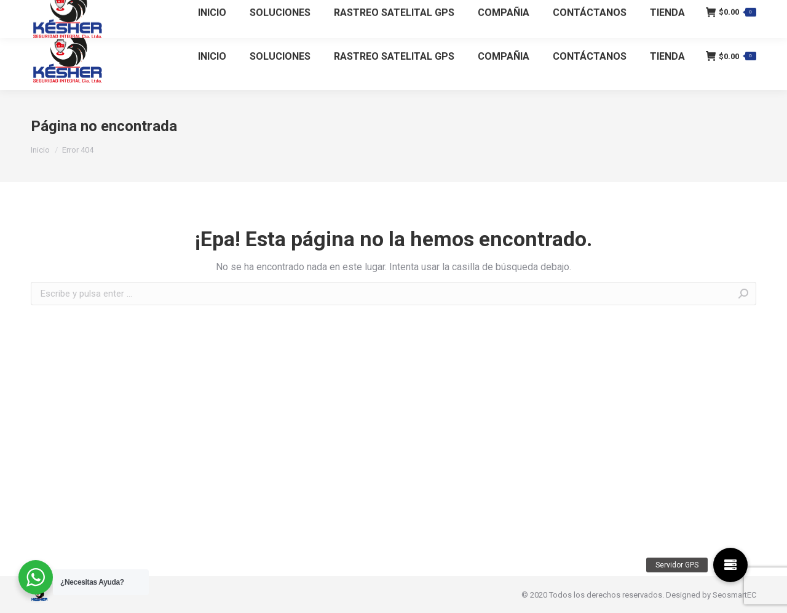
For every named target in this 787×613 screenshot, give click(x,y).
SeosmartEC (734, 594)
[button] (730, 565)
